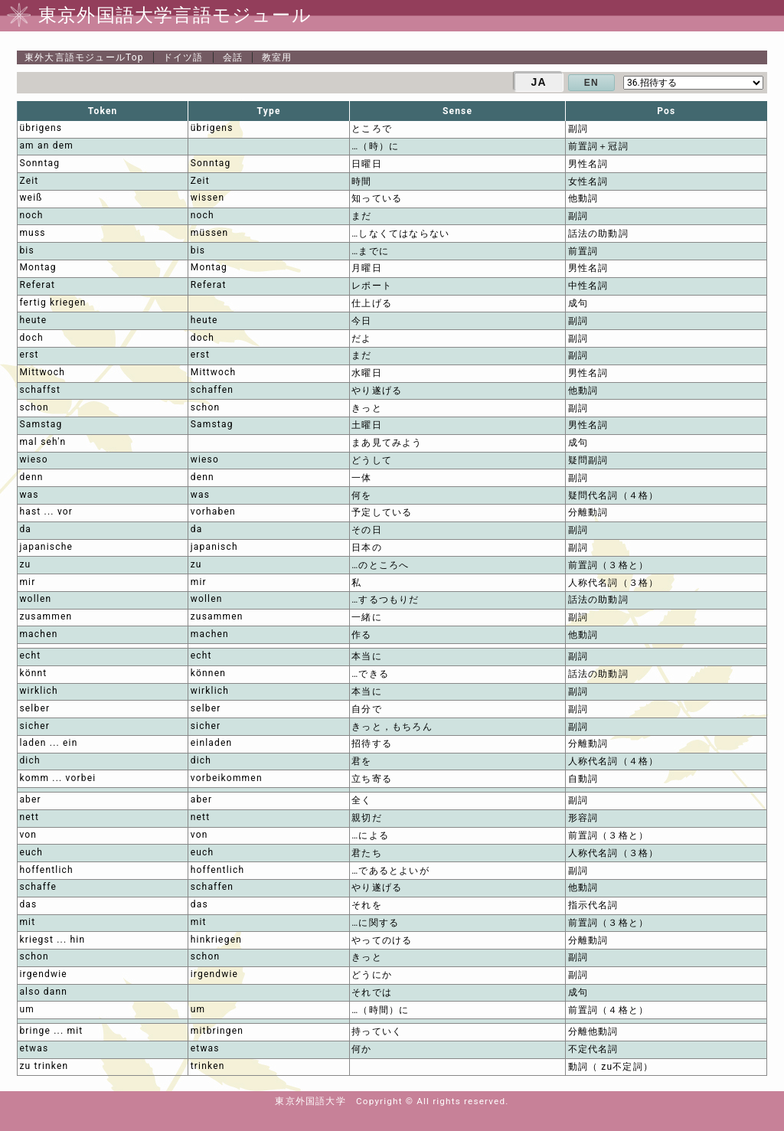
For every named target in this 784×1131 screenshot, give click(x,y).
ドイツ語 (183, 57)
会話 (233, 57)
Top (84, 57)
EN (591, 82)
